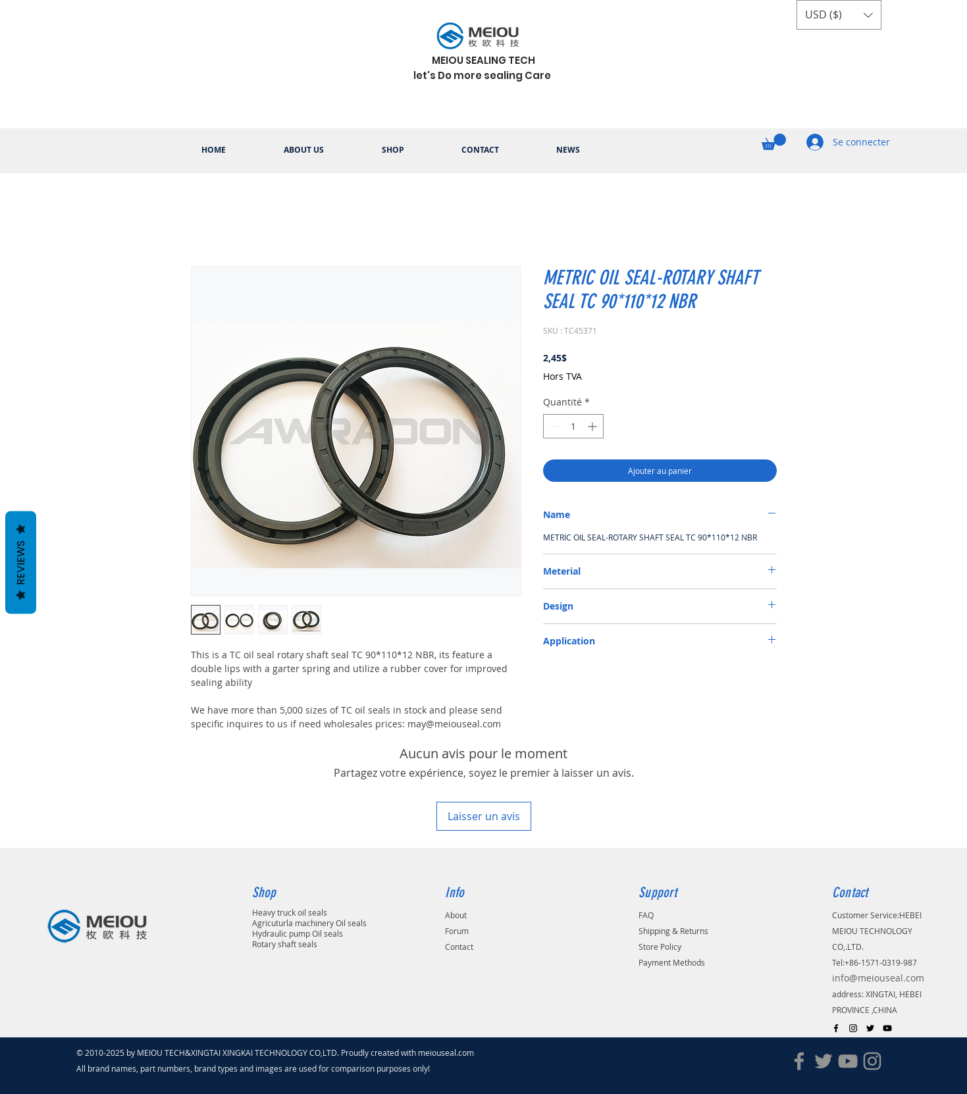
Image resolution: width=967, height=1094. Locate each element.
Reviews (20, 563)
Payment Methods (672, 962)
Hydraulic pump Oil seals (297, 933)
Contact (459, 946)
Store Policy (660, 946)
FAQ (646, 915)
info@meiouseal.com (878, 978)
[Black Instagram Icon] (853, 1028)
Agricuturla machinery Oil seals (309, 923)
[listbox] (839, 15)
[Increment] (593, 426)
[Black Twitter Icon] (870, 1028)
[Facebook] (799, 1061)
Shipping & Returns (673, 930)
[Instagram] (872, 1061)
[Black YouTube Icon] (887, 1028)
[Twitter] (823, 1061)
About (456, 915)
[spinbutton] (573, 426)
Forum (457, 930)
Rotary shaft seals (284, 944)
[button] (839, 15)
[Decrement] (553, 426)
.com (469, 1052)
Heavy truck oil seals (289, 912)
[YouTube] (848, 1061)
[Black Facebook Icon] (836, 1028)
